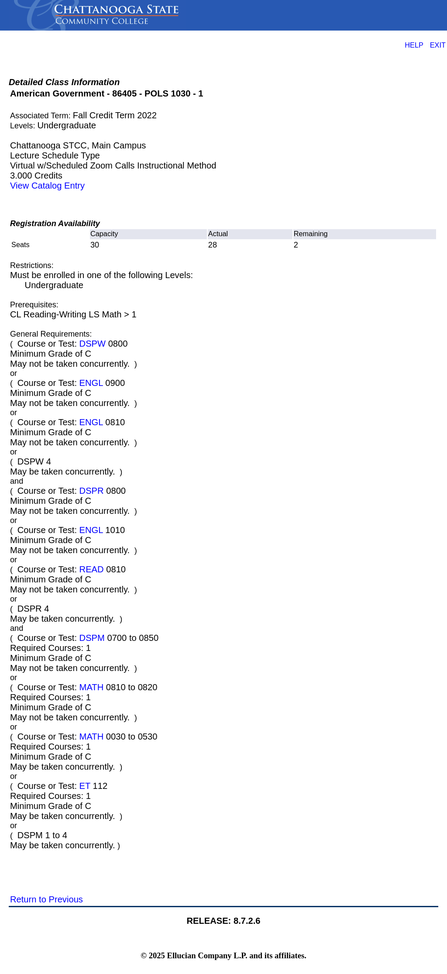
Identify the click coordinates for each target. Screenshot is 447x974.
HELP (414, 45)
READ (91, 569)
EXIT (438, 45)
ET (84, 786)
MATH (91, 687)
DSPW (92, 343)
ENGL (91, 383)
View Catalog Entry (47, 185)
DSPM (92, 638)
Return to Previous (46, 899)
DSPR (91, 491)
